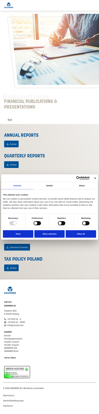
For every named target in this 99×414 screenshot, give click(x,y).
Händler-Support (11, 345)
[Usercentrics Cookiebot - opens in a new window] (78, 178)
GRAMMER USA (10, 348)
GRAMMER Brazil (11, 351)
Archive (13, 144)
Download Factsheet (19, 247)
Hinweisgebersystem (13, 338)
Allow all (81, 234)
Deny (18, 234)
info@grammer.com (15, 325)
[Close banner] (95, 178)
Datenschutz (8, 395)
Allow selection (49, 234)
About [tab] (82, 185)
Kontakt (7, 335)
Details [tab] (49, 185)
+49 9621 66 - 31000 (16, 322)
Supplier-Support (11, 341)
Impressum (8, 405)
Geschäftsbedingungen (13, 400)
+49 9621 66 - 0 (14, 319)
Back (10, 119)
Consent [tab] (17, 185)
